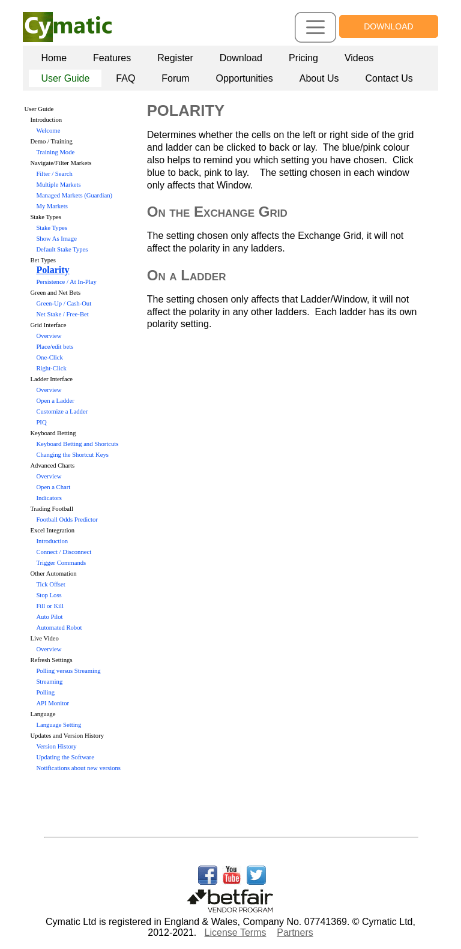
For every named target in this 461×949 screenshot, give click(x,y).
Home (54, 58)
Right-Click (51, 368)
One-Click (49, 357)
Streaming (49, 681)
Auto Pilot (49, 616)
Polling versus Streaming (68, 670)
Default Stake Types (62, 249)
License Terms (236, 932)
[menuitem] (54, 58)
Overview (48, 336)
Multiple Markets (58, 184)
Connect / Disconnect (63, 552)
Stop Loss (48, 595)
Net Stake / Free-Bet (62, 314)
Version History (56, 746)
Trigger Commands (61, 562)
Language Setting (58, 725)
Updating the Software (65, 757)
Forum (175, 78)
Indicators (49, 498)
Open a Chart (53, 487)
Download (241, 58)
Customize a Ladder (62, 411)
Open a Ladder (55, 400)
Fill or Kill (50, 606)
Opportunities (244, 78)
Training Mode (55, 152)
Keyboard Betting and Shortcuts (77, 444)
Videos (359, 58)
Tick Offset (50, 584)
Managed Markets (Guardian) (74, 195)
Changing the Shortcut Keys (72, 454)
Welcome (48, 130)
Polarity (52, 270)
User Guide (65, 78)
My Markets (51, 206)
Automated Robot (59, 627)
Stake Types (51, 227)
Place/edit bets (54, 346)
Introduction (52, 541)
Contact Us (389, 78)
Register (175, 58)
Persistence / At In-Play (66, 282)
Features (112, 58)
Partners (295, 932)
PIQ (41, 422)
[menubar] (233, 68)
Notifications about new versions (78, 768)
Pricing (303, 58)
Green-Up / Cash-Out (63, 303)
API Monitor (52, 703)
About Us (319, 78)
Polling (45, 692)
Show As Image (56, 238)
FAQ (125, 78)
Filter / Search (54, 173)
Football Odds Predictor (66, 519)
